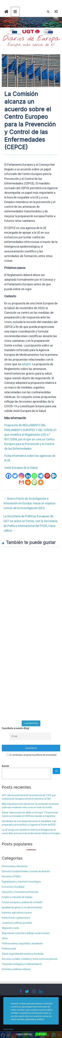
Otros (5, 938)
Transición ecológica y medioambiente (22, 964)
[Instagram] (21, 476)
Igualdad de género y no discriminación (22, 907)
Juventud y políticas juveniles (17, 923)
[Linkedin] (28, 476)
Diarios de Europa (31, 38)
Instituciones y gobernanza (16, 917)
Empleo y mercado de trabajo (17, 897)
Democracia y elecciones (15, 866)
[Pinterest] (47, 476)
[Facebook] (8, 476)
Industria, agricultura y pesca (17, 912)
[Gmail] (21, 482)
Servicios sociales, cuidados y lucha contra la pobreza (29, 959)
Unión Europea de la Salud (20, 467)
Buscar (5, 766)
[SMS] (34, 482)
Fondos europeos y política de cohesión (22, 902)
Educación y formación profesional (20, 892)
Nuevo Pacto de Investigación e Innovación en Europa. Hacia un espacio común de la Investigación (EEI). (29, 503)
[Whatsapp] (34, 476)
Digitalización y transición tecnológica (21, 881)
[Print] (28, 482)
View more (8, 1029)
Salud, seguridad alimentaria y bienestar (23, 953)
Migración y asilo (10, 928)
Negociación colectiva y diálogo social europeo (26, 933)
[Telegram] (41, 476)
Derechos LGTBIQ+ (11, 876)
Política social (9, 948)
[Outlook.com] (54, 476)
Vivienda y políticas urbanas (16, 969)
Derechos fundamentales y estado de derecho (26, 871)
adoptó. (27, 364)
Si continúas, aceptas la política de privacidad (31, 755)
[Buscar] (56, 771)
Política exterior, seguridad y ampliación (22, 943)
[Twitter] (15, 476)
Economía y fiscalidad (13, 886)
